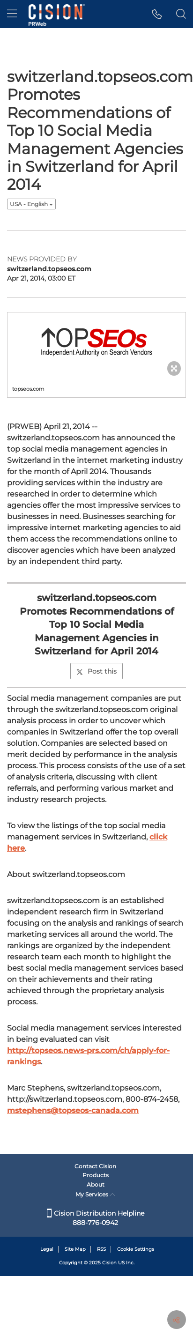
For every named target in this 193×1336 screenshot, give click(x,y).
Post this (96, 613)
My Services (95, 1194)
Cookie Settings (135, 1249)
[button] (157, 14)
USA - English (31, 204)
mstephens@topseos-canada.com (73, 1051)
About (95, 1184)
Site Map (75, 1249)
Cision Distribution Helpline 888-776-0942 (95, 1218)
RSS (101, 1249)
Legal (46, 1249)
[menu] (12, 14)
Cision (109, 1263)
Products (95, 1175)
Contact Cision (95, 1166)
